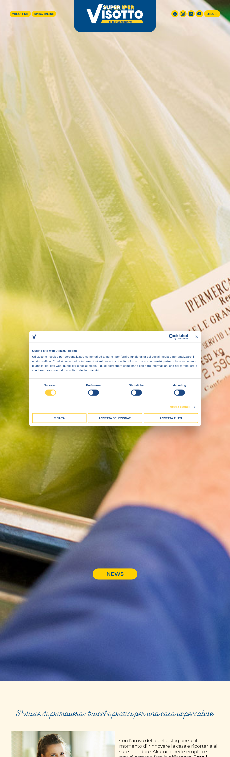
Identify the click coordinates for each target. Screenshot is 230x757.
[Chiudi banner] (196, 336)
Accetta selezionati (115, 418)
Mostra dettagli (180, 406)
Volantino (20, 13)
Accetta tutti (171, 418)
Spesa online (44, 13)
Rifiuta (59, 418)
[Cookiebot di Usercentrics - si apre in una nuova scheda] (171, 337)
